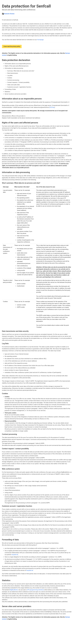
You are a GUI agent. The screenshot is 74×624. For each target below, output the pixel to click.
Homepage (40, 39)
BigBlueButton (14, 590)
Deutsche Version (9, 13)
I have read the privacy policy (11, 46)
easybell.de (14, 554)
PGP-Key (52, 107)
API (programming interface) (35, 590)
